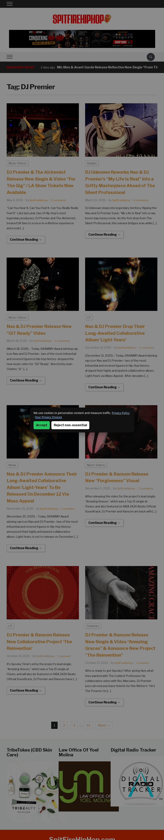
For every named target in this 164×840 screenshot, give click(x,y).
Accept (41, 425)
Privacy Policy (120, 413)
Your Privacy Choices (48, 417)
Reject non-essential (70, 425)
